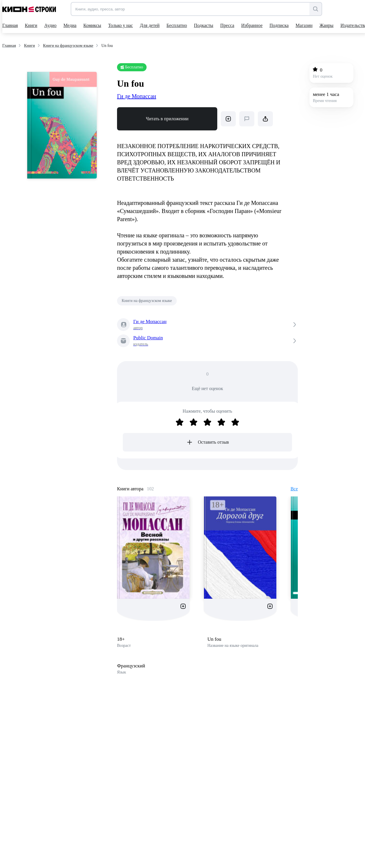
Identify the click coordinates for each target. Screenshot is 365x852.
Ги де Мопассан (136, 96)
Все (294, 488)
